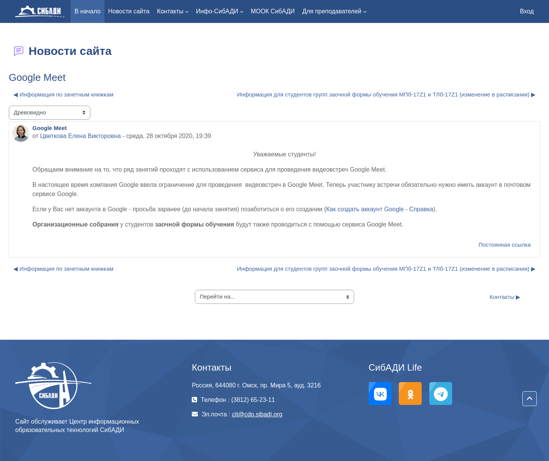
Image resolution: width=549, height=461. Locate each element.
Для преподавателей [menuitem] (331, 11)
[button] (529, 398)
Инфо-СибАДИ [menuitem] (217, 11)
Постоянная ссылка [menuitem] (504, 244)
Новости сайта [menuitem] (128, 11)
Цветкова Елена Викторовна (80, 136)
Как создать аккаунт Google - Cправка (379, 209)
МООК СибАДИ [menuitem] (273, 11)
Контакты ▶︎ (505, 297)
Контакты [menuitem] (170, 11)
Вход (527, 11)
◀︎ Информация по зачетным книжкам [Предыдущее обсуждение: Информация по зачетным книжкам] (63, 94)
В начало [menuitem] (87, 11)
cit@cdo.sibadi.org (257, 414)
